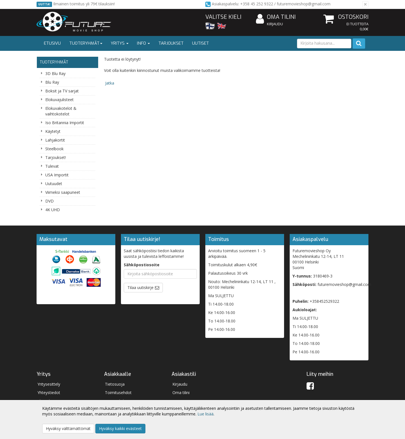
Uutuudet (53, 183)
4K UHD (52, 209)
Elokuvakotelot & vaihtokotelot (60, 111)
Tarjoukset (171, 43)
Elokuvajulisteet (59, 99)
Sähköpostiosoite (141, 264)
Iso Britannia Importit (64, 122)
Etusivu (52, 43)
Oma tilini (276, 17)
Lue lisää (205, 414)
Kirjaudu (275, 23)
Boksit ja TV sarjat (62, 91)
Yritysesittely (48, 384)
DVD (49, 201)
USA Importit (57, 175)
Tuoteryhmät (85, 43)
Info (143, 43)
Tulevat (52, 166)
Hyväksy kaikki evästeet (120, 428)
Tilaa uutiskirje (140, 287)
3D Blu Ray (55, 73)
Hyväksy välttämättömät (68, 428)
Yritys (120, 43)
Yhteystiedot (48, 392)
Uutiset (200, 43)
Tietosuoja (115, 384)
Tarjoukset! (55, 157)
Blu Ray (52, 82)
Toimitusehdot (118, 392)
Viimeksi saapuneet (62, 192)
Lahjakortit (55, 140)
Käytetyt (52, 131)
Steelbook (54, 148)
